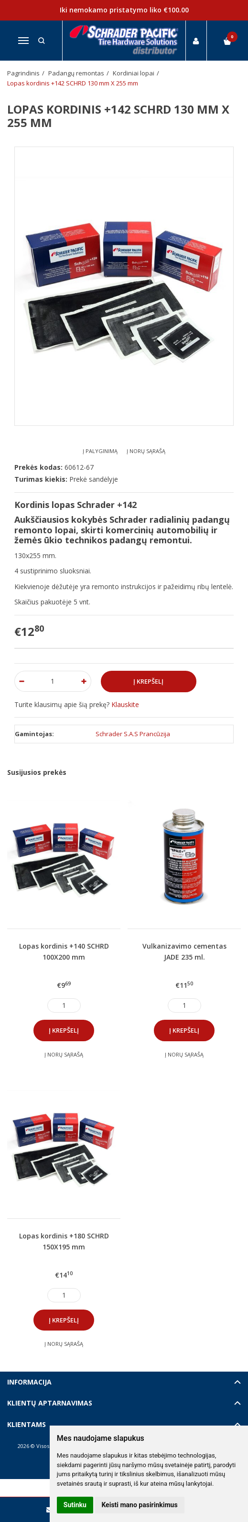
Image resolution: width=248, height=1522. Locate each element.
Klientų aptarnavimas (49, 1402)
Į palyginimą (100, 450)
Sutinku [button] (75, 1505)
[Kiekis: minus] (21, 681)
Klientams (26, 1424)
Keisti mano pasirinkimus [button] (139, 1505)
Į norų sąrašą (146, 450)
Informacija (29, 1381)
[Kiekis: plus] (84, 681)
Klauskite (125, 704)
